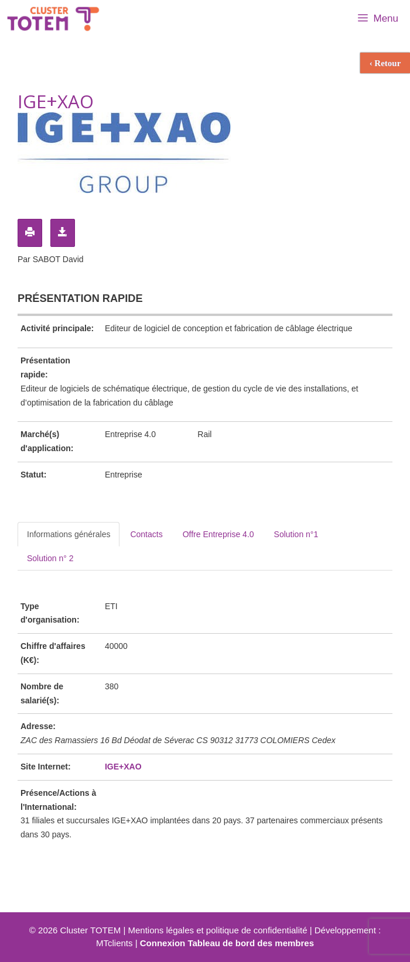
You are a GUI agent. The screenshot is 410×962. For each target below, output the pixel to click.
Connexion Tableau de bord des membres (227, 943)
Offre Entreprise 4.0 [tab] (218, 534)
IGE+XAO (123, 766)
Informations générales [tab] (68, 534)
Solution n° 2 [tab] (50, 558)
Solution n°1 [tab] (296, 534)
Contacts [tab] (146, 534)
